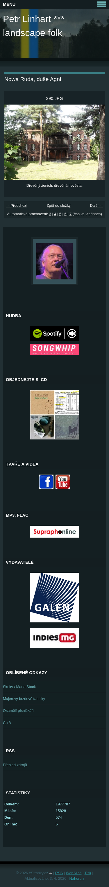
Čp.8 (7, 723)
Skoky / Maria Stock (19, 687)
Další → (96, 205)
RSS (59, 873)
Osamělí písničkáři (18, 710)
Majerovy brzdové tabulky (24, 698)
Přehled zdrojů (15, 765)
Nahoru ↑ (77, 878)
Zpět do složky (59, 205)
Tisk (88, 873)
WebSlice (74, 873)
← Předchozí (16, 205)
